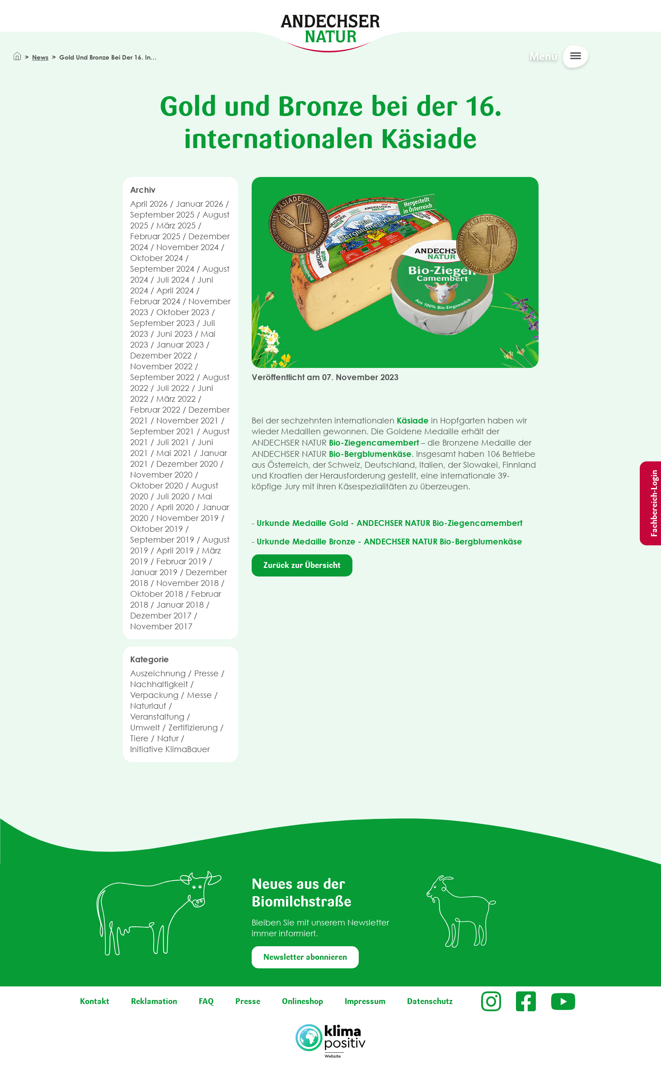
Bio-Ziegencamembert (374, 442)
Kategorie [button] (149, 659)
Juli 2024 (172, 279)
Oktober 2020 (156, 485)
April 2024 (175, 290)
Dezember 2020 (187, 464)
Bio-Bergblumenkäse (370, 454)
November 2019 (187, 518)
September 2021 (162, 431)
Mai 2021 (174, 453)
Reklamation (154, 1001)
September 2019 (162, 539)
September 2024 (162, 269)
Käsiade (413, 420)
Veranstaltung (157, 716)
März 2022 (176, 399)
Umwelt (145, 727)
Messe (199, 695)
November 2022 (161, 366)
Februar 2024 (155, 301)
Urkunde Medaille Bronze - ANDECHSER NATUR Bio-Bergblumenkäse (389, 541)
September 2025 (162, 214)
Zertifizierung (193, 727)
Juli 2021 (172, 442)
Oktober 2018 (156, 594)
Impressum (365, 1001)
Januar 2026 (199, 204)
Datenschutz (430, 1001)
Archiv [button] (142, 190)
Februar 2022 (155, 409)
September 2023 (162, 323)
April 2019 (175, 550)
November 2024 (187, 247)
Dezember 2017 (161, 615)
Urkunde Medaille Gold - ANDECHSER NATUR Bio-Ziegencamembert (389, 523)
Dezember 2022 (161, 355)
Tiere (139, 738)
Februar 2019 (181, 561)
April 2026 (149, 204)
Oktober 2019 (156, 529)
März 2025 (176, 225)
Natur (167, 738)
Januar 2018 (180, 604)
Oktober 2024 (156, 258)
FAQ (206, 1001)
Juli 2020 (172, 496)
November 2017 (161, 626)
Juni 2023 (174, 334)
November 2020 (161, 474)
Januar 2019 (154, 572)
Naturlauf (148, 706)
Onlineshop (302, 1001)
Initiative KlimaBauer (170, 749)
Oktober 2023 (182, 312)
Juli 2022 (172, 388)
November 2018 (187, 583)
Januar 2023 (180, 344)
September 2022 (162, 377)
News (40, 57)
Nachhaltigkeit (159, 684)
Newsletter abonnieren (305, 957)
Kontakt (94, 1001)
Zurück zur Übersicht (302, 565)
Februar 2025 (155, 236)
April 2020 (175, 507)
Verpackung (154, 695)
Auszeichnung (158, 673)
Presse (206, 673)
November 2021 (187, 420)
